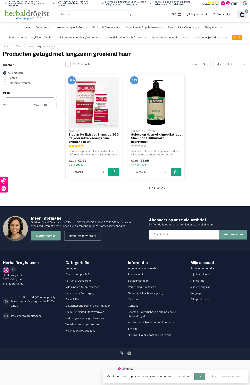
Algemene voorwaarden (143, 268)
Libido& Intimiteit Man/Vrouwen (78, 37)
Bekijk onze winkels (82, 236)
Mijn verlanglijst (200, 287)
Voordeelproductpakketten (169, 37)
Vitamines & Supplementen (143, 27)
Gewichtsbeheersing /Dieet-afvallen (30, 37)
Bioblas (12, 77)
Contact (133, 306)
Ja (199, 376)
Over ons (133, 299)
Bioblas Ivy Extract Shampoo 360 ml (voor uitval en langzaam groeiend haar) (94, 138)
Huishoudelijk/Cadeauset (209, 37)
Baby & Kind (212, 27)
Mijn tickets (197, 281)
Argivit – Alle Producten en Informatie (151, 322)
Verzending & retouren (142, 287)
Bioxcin (132, 329)
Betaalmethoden (138, 281)
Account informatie (202, 268)
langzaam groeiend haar (42, 46)
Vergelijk (78, 171)
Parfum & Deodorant (105, 27)
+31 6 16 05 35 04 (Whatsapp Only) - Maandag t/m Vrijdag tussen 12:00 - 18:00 (34, 301)
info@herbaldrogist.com (26, 316)
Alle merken (15, 72)
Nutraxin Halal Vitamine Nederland (149, 335)
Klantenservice (45, 236)
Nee (213, 376)
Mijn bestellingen (201, 274)
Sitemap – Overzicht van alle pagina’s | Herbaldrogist (152, 314)
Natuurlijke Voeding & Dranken (125, 37)
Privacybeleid (136, 274)
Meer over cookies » (233, 376)
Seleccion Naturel (19, 83)
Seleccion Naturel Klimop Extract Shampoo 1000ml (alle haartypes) (156, 138)
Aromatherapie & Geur (70, 27)
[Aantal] (103, 172)
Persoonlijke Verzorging (182, 27)
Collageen (42, 27)
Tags (19, 46)
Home (26, 27)
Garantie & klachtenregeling (145, 293)
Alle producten (199, 299)
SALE (237, 37)
